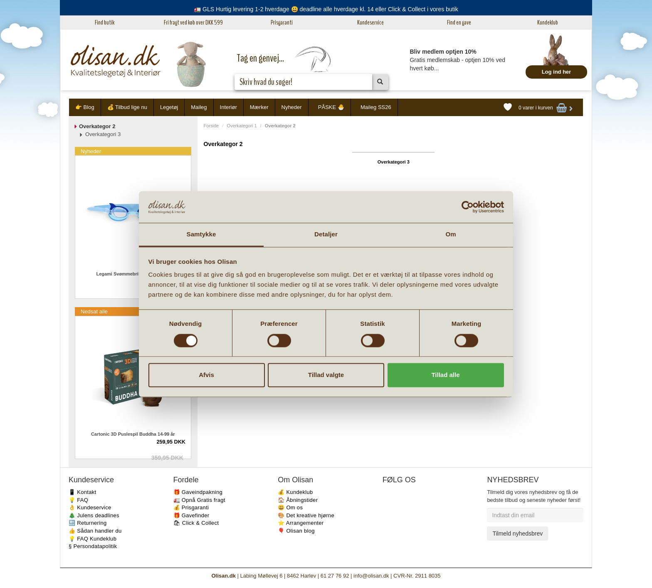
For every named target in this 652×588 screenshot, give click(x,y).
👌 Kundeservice (90, 507)
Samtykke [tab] (201, 234)
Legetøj (169, 107)
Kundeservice (370, 22)
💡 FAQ (78, 500)
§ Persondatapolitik (93, 546)
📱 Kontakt (82, 492)
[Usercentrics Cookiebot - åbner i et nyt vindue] (467, 207)
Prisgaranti (282, 22)
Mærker (259, 107)
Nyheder (292, 107)
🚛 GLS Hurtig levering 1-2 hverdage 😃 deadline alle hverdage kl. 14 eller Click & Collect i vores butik (326, 9)
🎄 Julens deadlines (94, 515)
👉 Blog (84, 107)
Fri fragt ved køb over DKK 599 (193, 22)
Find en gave (459, 22)
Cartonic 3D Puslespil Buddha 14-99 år (133, 434)
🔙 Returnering (87, 523)
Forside (211, 125)
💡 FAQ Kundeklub (92, 539)
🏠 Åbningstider (298, 500)
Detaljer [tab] (326, 234)
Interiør (228, 107)
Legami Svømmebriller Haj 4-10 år (133, 273)
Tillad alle (445, 375)
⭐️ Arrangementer (301, 523)
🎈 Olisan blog (296, 531)
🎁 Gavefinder (191, 515)
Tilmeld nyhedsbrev (517, 533)
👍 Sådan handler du (95, 531)
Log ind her (556, 72)
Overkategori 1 (242, 125)
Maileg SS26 (376, 107)
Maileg (199, 107)
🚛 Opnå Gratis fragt (199, 500)
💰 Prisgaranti (191, 507)
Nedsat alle (94, 311)
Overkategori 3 (394, 161)
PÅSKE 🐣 (331, 107)
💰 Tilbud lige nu (127, 107)
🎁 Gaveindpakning (197, 492)
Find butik (104, 22)
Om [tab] (450, 234)
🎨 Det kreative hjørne (306, 515)
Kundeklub (547, 22)
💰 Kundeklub (295, 492)
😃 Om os (290, 507)
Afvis (206, 375)
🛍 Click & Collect (196, 523)
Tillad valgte (326, 375)
